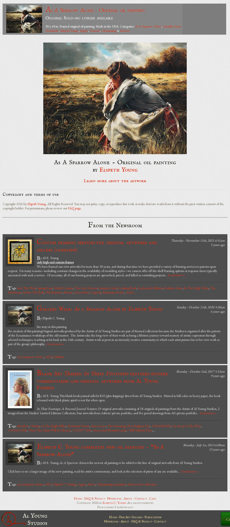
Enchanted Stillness (150, 288)
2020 (48, 357)
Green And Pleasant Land (109, 430)
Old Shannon (53, 292)
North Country (63, 288)
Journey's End (108, 288)
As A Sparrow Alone (148, 26)
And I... (131, 292)
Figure (84, 30)
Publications (152, 517)
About (128, 498)
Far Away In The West (186, 426)
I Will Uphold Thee (139, 430)
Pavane (68, 292)
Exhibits (59, 357)
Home (78, 498)
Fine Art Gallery (130, 517)
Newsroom (114, 498)
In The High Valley (196, 288)
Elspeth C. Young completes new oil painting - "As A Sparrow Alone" (100, 450)
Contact (141, 498)
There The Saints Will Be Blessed (49, 430)
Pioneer (125, 30)
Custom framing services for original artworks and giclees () (97, 245)
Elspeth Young (69, 30)
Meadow (22, 426)
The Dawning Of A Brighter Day (129, 426)
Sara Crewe (98, 426)
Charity (34, 426)
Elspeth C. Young (65, 484)
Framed (95, 30)
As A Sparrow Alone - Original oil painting (95, 10)
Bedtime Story (173, 288)
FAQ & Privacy (94, 498)
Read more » (176, 275)
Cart (152, 498)
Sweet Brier (81, 292)
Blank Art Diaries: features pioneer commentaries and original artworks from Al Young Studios (102, 380)
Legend (96, 292)
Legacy (81, 484)
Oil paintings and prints (111, 484)
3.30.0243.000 (17, 430)
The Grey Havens (86, 288)
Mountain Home (113, 292)
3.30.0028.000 (161, 426)
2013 (48, 484)
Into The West (26, 288)
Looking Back (128, 288)
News (91, 484)
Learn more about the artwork (115, 181)
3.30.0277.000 (81, 430)
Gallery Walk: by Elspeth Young (100, 308)
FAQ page (74, 208)
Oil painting (108, 30)
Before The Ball (33, 292)
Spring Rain (44, 288)
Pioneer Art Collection (142, 484)
